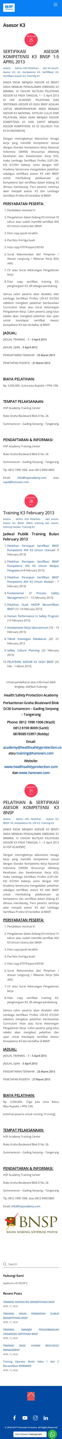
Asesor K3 (9, 72)
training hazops (12, 526)
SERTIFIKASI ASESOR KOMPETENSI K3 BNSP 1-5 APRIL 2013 (31, 57)
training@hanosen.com (35, 753)
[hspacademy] (36, 1417)
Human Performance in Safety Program (33, 616)
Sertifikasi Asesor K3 (14, 76)
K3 (18, 72)
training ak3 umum (46, 523)
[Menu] (55, 4)
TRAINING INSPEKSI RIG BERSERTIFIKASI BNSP (29, 1302)
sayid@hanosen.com (16, 482)
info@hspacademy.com (31, 478)
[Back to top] (31, 1396)
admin (7, 68)
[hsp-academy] (15, 1417)
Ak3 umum (52, 519)
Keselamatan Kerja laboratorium (28, 627)
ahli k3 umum (50, 68)
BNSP (21, 523)
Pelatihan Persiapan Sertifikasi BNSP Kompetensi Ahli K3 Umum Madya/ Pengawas (33, 566)
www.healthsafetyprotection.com (31, 766)
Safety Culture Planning (23, 650)
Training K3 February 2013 (28, 513)
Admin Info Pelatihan (27, 68)
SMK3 (29, 523)
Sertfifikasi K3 (50, 72)
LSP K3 (36, 823)
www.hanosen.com (34, 772)
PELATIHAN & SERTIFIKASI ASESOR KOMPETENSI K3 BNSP (31, 807)
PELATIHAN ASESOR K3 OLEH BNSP (31, 662)
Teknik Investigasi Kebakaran (28, 639)
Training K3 (33, 76)
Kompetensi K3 (31, 72)
